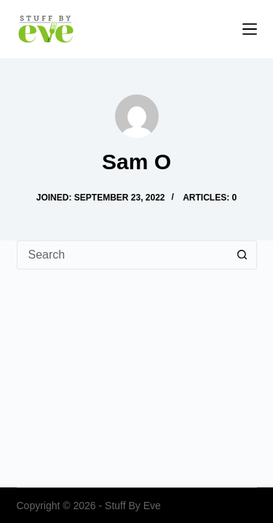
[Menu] (249, 29)
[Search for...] (122, 254)
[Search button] (242, 254)
